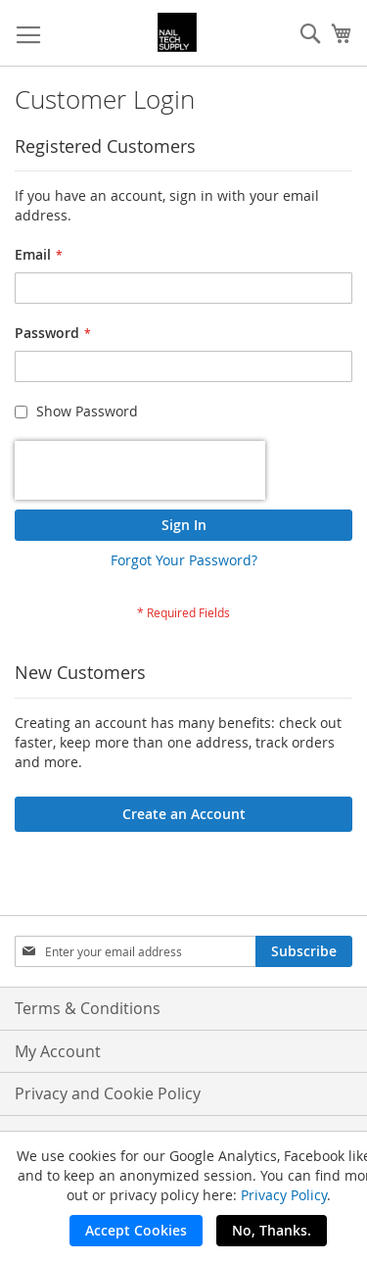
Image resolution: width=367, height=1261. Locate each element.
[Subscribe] (303, 951)
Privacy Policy (284, 1195)
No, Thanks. (271, 1230)
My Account (58, 1051)
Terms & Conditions (88, 1008)
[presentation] (140, 470)
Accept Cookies (136, 1230)
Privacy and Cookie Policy (108, 1093)
